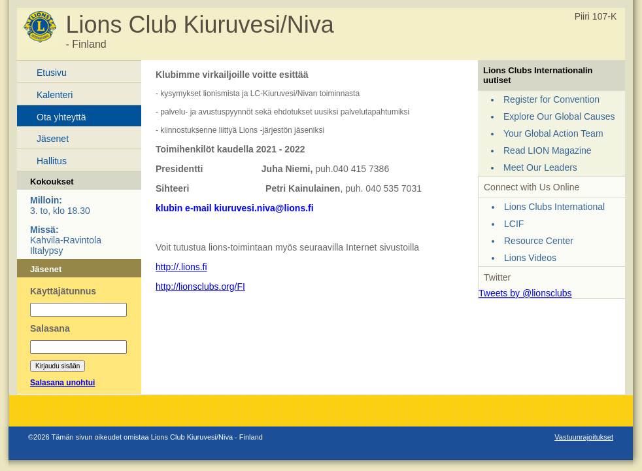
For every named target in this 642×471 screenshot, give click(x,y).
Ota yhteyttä (61, 117)
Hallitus (52, 161)
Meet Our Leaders (540, 167)
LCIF (514, 223)
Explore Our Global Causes (559, 116)
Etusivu (52, 72)
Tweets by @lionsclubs (525, 293)
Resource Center (538, 241)
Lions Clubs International (554, 206)
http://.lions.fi (181, 267)
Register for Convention (551, 99)
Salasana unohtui (62, 382)
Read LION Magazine (547, 150)
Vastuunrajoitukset (583, 437)
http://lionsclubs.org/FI (200, 286)
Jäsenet (53, 138)
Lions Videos (530, 258)
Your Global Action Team (553, 133)
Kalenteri (55, 95)
